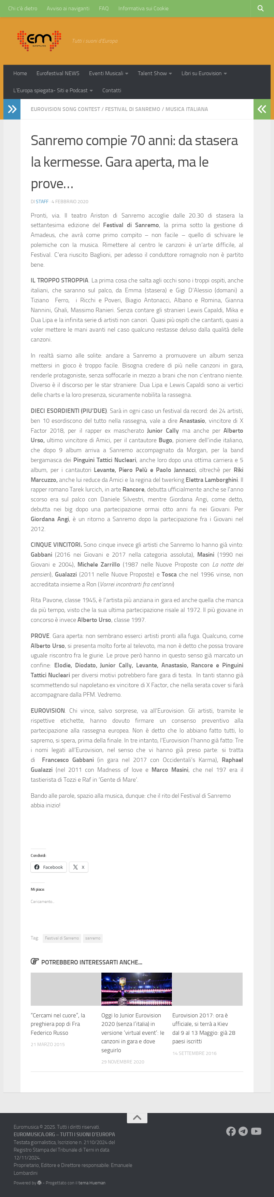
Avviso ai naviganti (68, 8)
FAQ (104, 8)
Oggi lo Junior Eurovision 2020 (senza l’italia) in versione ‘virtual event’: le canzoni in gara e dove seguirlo (132, 1033)
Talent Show (152, 73)
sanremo (92, 938)
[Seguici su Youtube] (255, 1131)
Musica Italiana (186, 109)
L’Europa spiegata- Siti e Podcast (50, 90)
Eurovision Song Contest (65, 109)
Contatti (111, 90)
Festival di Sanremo (132, 109)
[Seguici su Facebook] (231, 1131)
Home (20, 73)
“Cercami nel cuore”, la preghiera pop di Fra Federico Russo (58, 1024)
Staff (42, 202)
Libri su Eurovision (202, 73)
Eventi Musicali (106, 73)
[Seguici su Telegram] (243, 1131)
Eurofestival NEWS (58, 73)
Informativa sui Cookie (143, 8)
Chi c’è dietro (22, 8)
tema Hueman (91, 1182)
